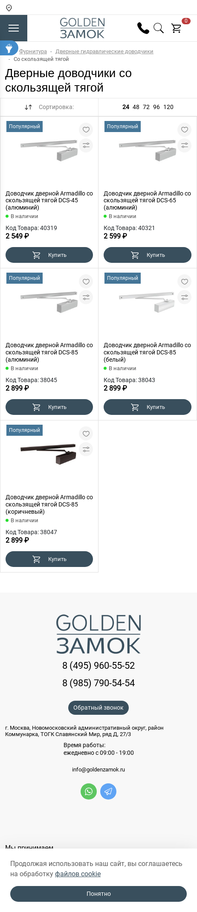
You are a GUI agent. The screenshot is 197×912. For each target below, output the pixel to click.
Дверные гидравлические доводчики (104, 51)
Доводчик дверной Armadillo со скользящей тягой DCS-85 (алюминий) (49, 352)
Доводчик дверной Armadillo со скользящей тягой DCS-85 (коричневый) (49, 504)
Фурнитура (33, 51)
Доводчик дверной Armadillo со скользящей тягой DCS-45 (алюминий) (49, 200)
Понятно (99, 893)
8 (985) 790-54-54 (98, 683)
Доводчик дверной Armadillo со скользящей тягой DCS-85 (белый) (147, 352)
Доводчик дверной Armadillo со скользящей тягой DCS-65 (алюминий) (147, 200)
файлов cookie (78, 874)
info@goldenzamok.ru (98, 770)
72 (146, 107)
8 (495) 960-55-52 (98, 665)
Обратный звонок (98, 707)
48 (136, 107)
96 (156, 107)
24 (125, 107)
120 (168, 107)
